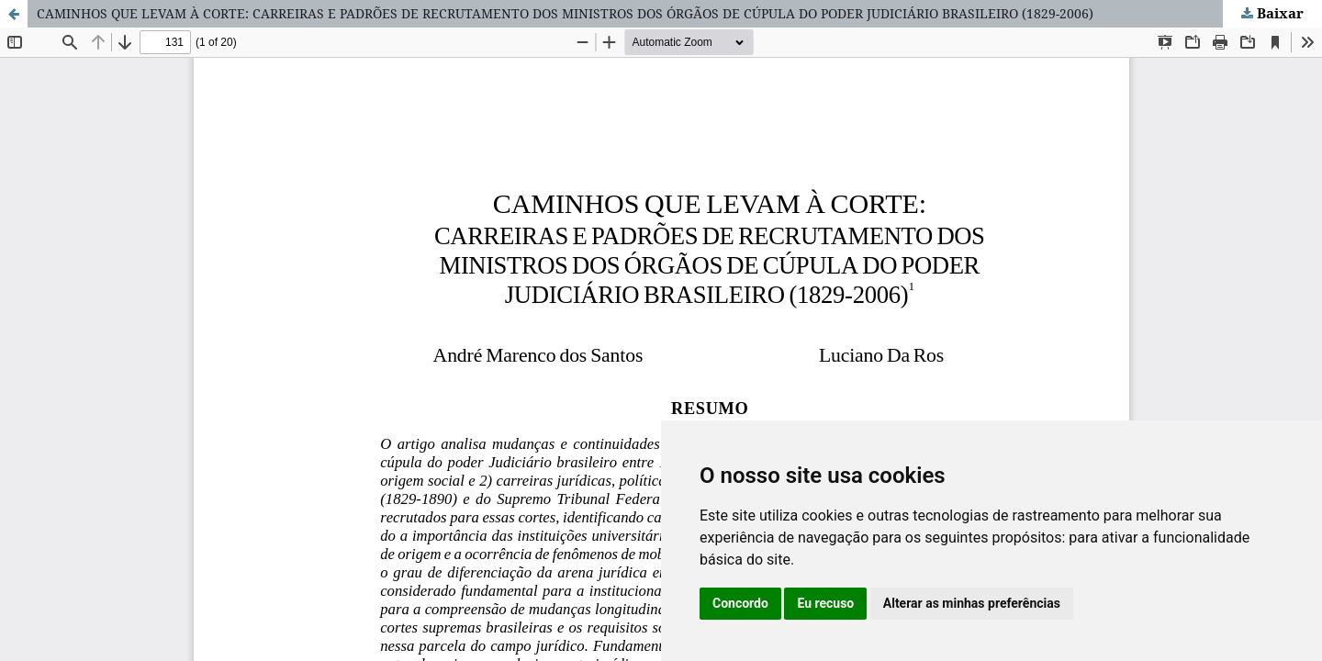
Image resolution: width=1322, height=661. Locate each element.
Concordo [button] (740, 603)
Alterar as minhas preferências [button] (971, 603)
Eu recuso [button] (825, 603)
